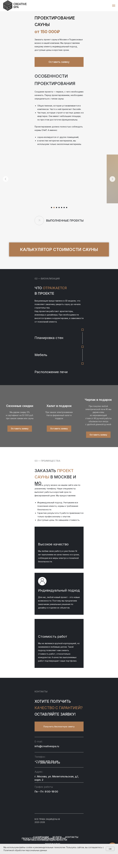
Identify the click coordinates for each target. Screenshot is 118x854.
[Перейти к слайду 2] (54, 207)
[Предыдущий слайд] (5, 179)
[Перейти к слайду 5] (61, 207)
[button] (59, 62)
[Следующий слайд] (112, 179)
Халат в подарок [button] (59, 406)
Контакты (71, 837)
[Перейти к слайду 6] (64, 207)
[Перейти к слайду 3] (56, 207)
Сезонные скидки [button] (19, 406)
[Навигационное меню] (113, 6)
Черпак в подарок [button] (98, 399)
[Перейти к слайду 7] (66, 207)
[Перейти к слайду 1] (51, 207)
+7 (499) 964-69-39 (48, 762)
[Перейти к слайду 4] (59, 207)
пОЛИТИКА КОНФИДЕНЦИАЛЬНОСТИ (45, 839)
